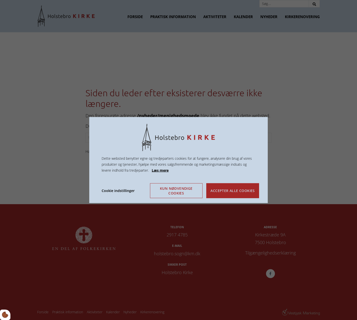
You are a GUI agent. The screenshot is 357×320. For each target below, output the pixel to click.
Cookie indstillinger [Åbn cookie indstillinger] (118, 190)
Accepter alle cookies (232, 190)
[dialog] (178, 160)
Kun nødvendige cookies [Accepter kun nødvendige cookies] (176, 190)
